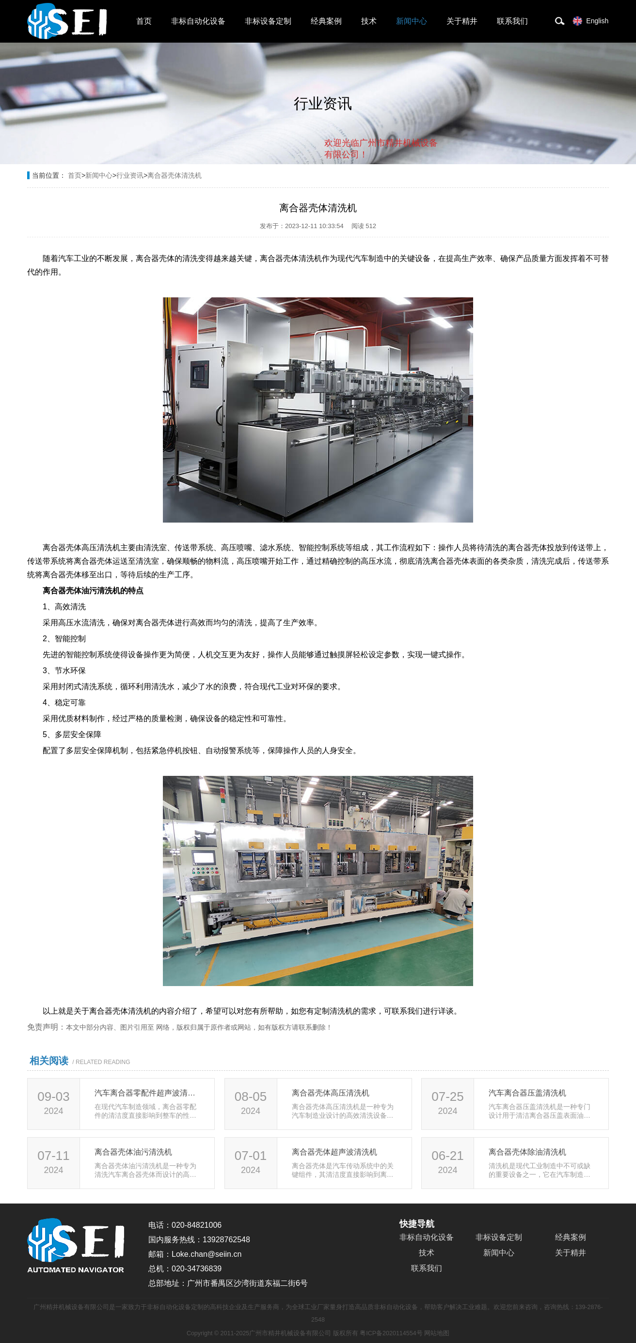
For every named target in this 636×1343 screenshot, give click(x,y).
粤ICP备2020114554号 (391, 1333)
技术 (369, 21)
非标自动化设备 (198, 21)
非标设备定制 (268, 21)
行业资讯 (129, 175)
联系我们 (512, 21)
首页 (144, 21)
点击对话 (419, 194)
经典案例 (326, 21)
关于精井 (461, 21)
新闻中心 (411, 21)
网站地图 (436, 1333)
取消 (359, 194)
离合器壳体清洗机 (174, 175)
